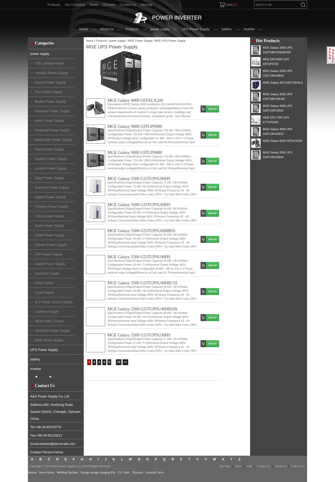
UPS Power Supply (196, 29)
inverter (249, 29)
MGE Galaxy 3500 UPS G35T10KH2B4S (277, 155)
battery (227, 29)
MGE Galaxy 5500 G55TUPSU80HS (139, 178)
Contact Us (128, 5)
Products (53, 5)
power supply (160, 29)
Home (83, 29)
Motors (32, 472)
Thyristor (137, 472)
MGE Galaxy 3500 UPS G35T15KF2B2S (277, 108)
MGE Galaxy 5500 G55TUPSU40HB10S (142, 309)
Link (249, 466)
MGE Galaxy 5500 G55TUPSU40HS (139, 257)
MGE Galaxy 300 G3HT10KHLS (283, 82)
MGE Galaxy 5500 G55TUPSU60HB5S (141, 230)
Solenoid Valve (154, 472)
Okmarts (109, 5)
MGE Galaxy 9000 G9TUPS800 (134, 152)
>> (125, 362)
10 (118, 362)
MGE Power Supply (140, 40)
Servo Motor (46, 472)
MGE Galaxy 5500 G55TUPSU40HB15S (142, 283)
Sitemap (146, 5)
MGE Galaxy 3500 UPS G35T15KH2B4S (277, 73)
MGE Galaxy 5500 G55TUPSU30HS (139, 335)
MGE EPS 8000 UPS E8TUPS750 (276, 62)
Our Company (75, 5)
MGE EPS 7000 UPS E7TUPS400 (276, 120)
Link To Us (298, 466)
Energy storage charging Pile (97, 472)
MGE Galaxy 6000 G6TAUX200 (135, 100)
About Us (107, 29)
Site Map (224, 466)
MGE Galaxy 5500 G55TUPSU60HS (139, 204)
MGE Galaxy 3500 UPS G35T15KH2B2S (277, 132)
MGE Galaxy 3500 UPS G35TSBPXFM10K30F (277, 50)
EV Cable (124, 472)
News (94, 5)
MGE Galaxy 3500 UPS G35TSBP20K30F (277, 97)
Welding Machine (67, 472)
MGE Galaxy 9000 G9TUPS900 (134, 126)
